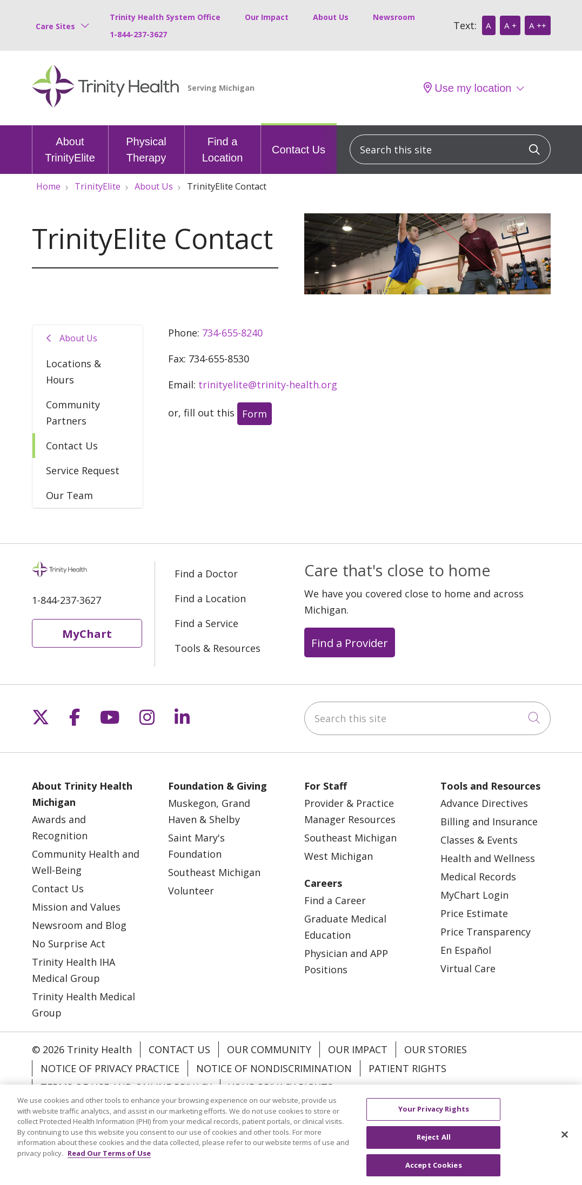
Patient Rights (407, 1068)
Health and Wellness (487, 858)
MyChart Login (474, 894)
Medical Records (478, 876)
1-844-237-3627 (138, 34)
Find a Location (222, 144)
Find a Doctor (206, 573)
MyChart (87, 633)
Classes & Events (479, 839)
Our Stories (435, 1049)
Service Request (82, 470)
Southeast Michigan (214, 872)
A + (510, 25)
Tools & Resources (217, 648)
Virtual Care (468, 968)
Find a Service (206, 623)
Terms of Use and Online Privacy (126, 1087)
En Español (465, 950)
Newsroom (394, 17)
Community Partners (73, 412)
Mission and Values (76, 906)
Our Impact (267, 17)
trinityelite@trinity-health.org (267, 384)
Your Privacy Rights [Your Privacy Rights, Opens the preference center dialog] (433, 1121)
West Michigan (338, 856)
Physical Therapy (146, 144)
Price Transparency (485, 931)
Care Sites (55, 26)
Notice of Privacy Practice (110, 1068)
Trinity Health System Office (165, 17)
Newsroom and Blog (79, 925)
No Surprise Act (68, 943)
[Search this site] (450, 149)
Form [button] (254, 413)
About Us (331, 17)
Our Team (69, 495)
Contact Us (298, 140)
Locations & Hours (73, 371)
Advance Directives (484, 803)
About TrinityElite (70, 144)
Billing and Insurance (489, 821)
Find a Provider (349, 642)
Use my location (467, 88)
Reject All (434, 1149)
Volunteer (191, 890)
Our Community (269, 1049)
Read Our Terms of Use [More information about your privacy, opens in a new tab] (109, 1165)
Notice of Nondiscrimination (274, 1068)
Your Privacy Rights (281, 1087)
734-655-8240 (232, 332)
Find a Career (335, 900)
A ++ (537, 25)
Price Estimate (474, 913)
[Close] (565, 1147)
